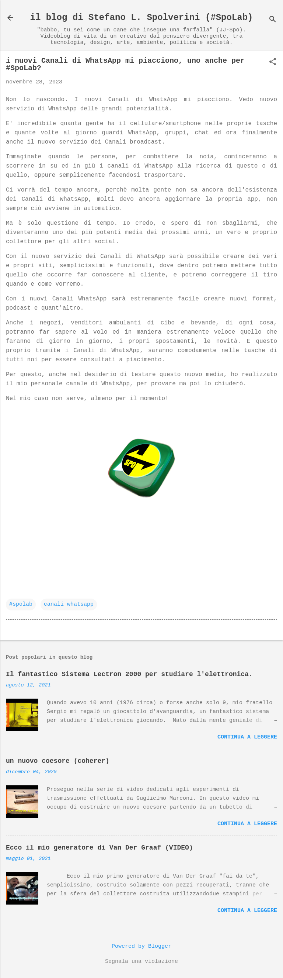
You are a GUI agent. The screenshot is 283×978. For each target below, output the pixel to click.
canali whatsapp (69, 604)
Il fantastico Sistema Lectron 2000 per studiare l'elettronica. (129, 674)
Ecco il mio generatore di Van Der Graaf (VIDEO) (99, 847)
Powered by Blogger (141, 946)
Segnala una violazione (141, 961)
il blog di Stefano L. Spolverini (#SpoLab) (141, 18)
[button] (272, 62)
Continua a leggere (247, 737)
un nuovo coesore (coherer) (57, 761)
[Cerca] (272, 20)
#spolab (20, 604)
